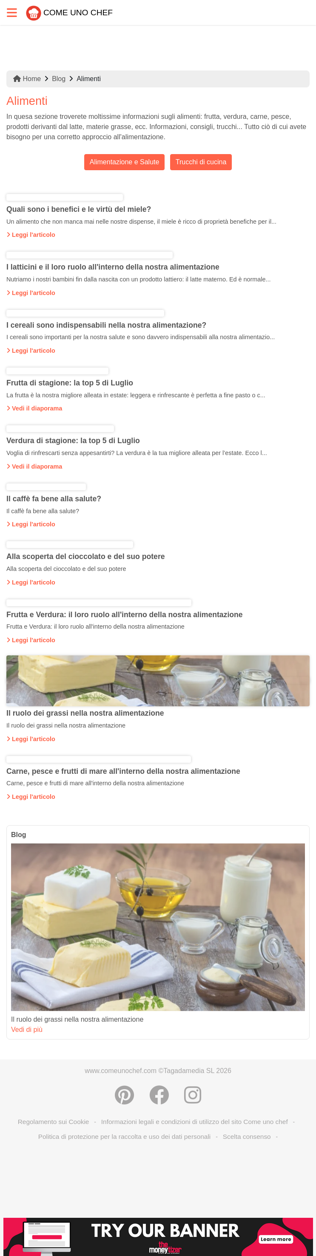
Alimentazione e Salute (124, 162)
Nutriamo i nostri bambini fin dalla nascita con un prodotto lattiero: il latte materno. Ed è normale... (138, 279)
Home (27, 78)
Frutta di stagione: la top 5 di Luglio (69, 383)
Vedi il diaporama (34, 408)
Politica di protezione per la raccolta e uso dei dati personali (124, 1136)
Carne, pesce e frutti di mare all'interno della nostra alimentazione (123, 771)
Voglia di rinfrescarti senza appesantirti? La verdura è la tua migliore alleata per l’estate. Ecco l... (136, 453)
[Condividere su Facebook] (159, 1095)
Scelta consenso (247, 1136)
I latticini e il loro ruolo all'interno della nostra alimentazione (112, 267)
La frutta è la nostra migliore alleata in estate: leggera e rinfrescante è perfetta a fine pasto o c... (135, 395)
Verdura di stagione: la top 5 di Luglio (73, 440)
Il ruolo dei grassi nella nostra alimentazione (85, 713)
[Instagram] (192, 1095)
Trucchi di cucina (201, 162)
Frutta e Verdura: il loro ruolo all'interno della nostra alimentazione (124, 614)
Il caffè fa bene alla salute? (53, 499)
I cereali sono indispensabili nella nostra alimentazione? (106, 325)
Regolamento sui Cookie (53, 1121)
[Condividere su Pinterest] (124, 1095)
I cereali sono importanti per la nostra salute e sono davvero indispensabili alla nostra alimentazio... (140, 337)
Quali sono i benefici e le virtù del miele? (78, 209)
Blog (58, 78)
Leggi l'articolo (30, 234)
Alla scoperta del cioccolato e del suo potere (85, 556)
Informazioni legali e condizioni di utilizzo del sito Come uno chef (194, 1121)
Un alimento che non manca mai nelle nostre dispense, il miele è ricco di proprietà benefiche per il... (141, 221)
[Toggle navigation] (12, 12)
